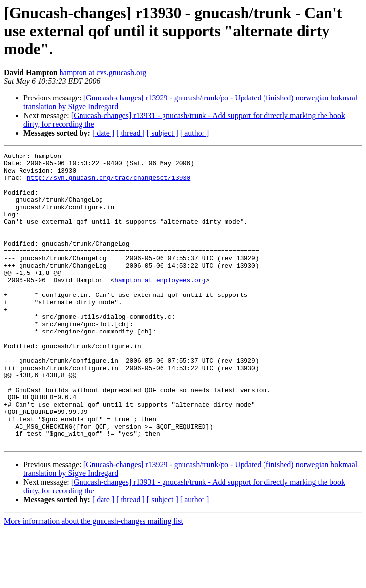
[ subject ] (162, 133)
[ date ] (103, 133)
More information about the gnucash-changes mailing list (93, 579)
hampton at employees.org (159, 306)
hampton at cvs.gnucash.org (103, 72)
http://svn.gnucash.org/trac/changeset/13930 (108, 183)
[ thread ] (130, 133)
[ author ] (194, 133)
